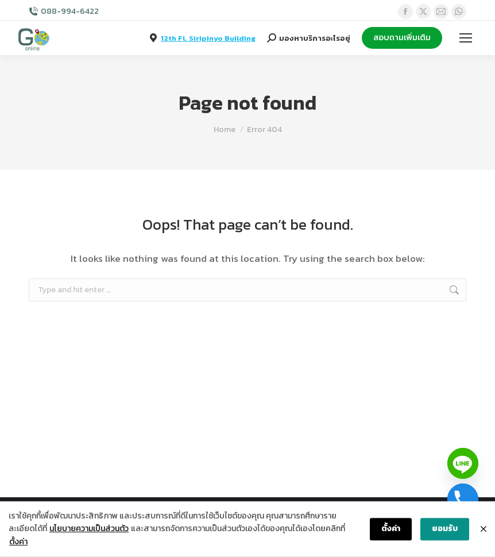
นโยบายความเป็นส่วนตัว (89, 529)
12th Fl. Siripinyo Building (208, 38)
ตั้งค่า (18, 542)
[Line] (462, 463)
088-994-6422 (70, 11)
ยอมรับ (445, 529)
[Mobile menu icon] (466, 37)
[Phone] (462, 499)
